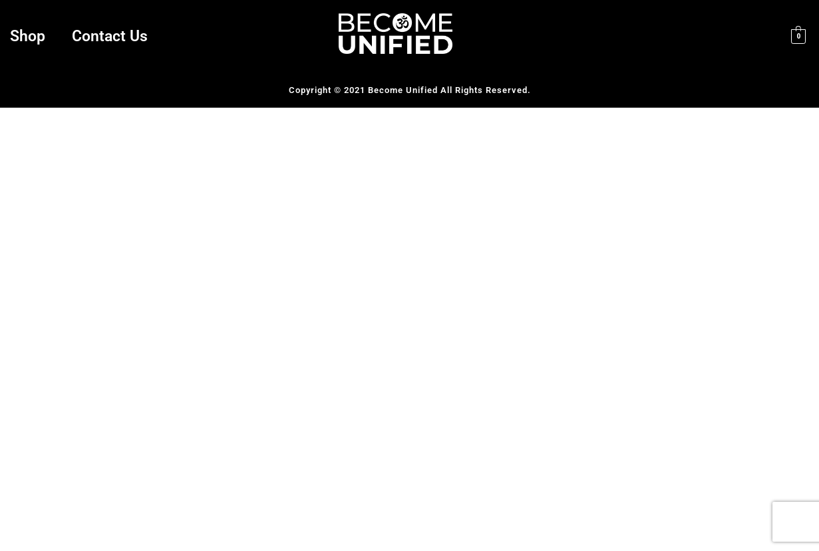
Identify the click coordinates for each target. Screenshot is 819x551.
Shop (27, 36)
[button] (31, 36)
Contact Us (110, 36)
